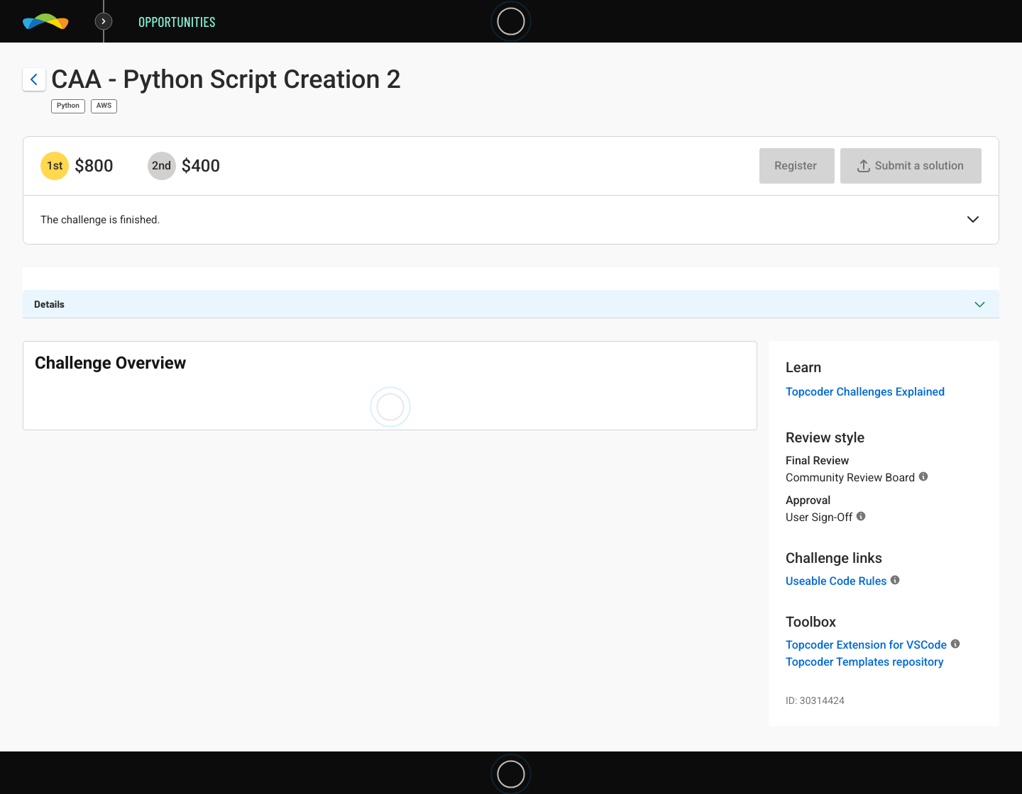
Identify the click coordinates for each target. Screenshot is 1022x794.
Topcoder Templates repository (865, 662)
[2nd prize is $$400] (162, 166)
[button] (973, 220)
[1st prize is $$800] (54, 166)
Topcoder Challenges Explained (865, 391)
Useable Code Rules (836, 581)
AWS (104, 106)
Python (68, 106)
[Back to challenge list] (34, 79)
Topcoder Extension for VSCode (866, 645)
